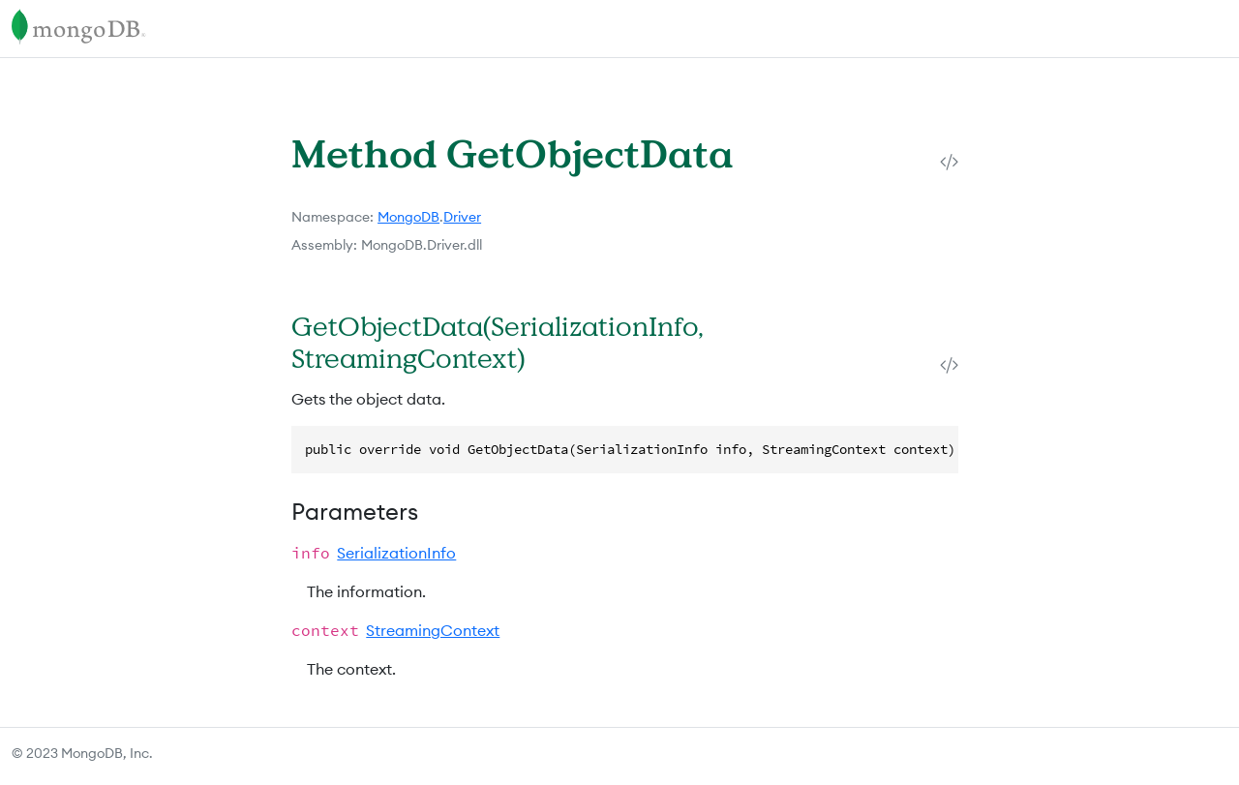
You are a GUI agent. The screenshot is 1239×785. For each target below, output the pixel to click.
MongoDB (408, 217)
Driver (462, 217)
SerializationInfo (396, 552)
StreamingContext (432, 630)
